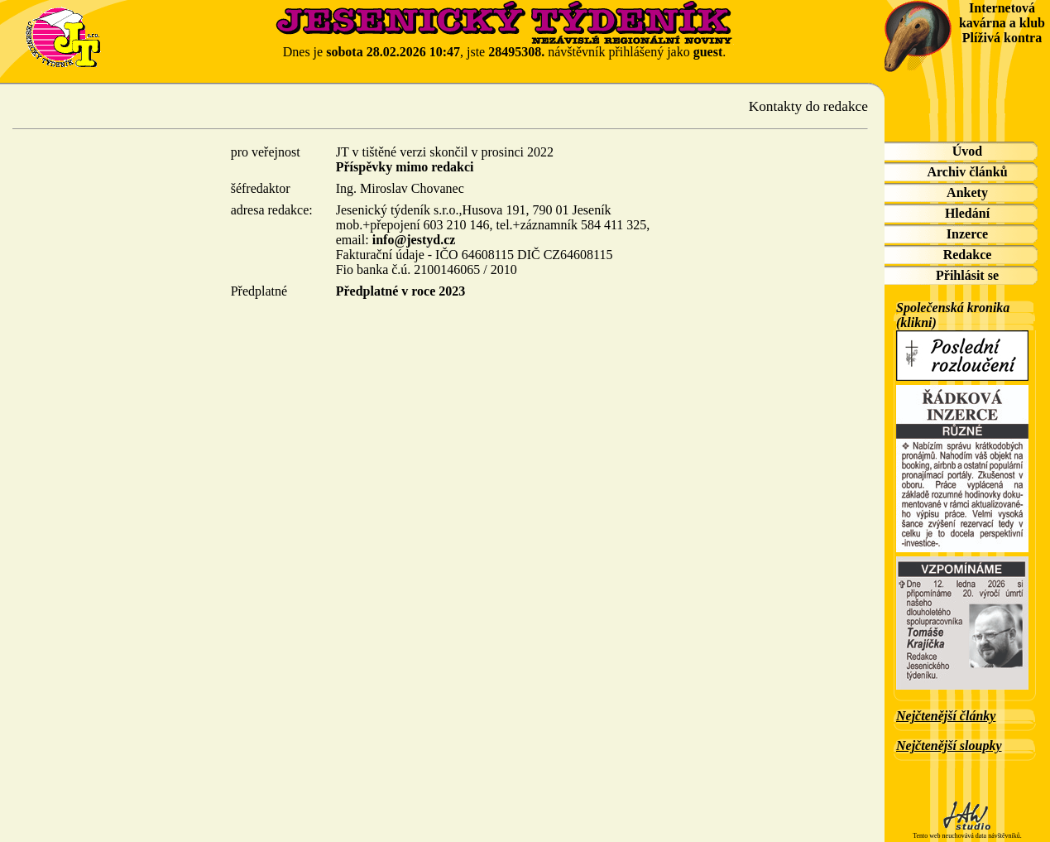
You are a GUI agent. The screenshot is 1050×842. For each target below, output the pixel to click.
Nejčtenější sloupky (949, 746)
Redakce (967, 255)
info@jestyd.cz (414, 240)
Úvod (967, 151)
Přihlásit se (967, 275)
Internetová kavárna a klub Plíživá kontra (1002, 23)
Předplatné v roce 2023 (401, 291)
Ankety (967, 192)
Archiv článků (967, 172)
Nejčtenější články (945, 716)
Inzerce (967, 234)
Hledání (967, 213)
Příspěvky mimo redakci (405, 167)
